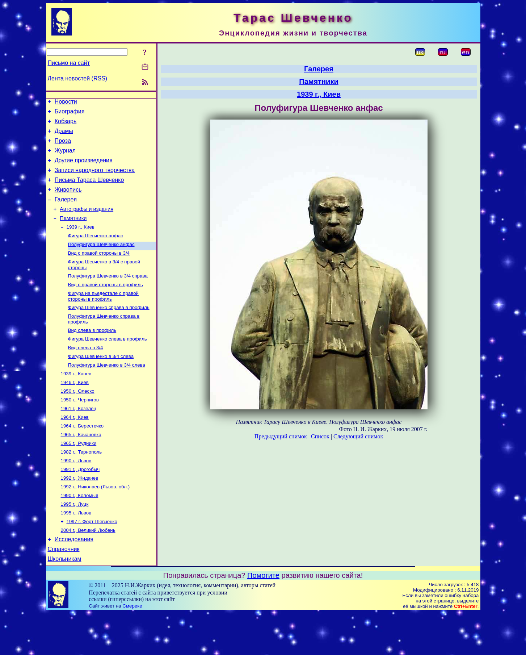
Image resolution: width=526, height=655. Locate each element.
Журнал (65, 157)
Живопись (68, 200)
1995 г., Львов (76, 550)
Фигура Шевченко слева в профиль (107, 361)
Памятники (73, 232)
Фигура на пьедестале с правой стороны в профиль (103, 316)
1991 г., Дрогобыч (80, 503)
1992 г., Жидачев (79, 512)
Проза (63, 146)
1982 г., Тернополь (81, 484)
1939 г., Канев (76, 399)
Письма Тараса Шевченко (89, 190)
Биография (70, 113)
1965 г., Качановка (81, 465)
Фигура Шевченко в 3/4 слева (101, 380)
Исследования (74, 579)
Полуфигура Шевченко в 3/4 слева (106, 390)
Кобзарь (66, 124)
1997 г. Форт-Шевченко (92, 559)
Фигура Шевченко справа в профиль (109, 328)
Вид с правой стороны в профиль (105, 303)
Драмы (64, 135)
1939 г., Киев (80, 242)
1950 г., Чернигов (80, 427)
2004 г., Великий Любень (88, 569)
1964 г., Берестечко (82, 456)
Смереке (132, 648)
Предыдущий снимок (280, 436)
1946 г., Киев (75, 409)
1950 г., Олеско (77, 418)
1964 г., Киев (75, 446)
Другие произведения (84, 168)
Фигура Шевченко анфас (95, 251)
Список (320, 436)
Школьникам (64, 601)
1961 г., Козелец (78, 437)
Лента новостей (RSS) (78, 78)
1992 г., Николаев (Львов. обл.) (95, 522)
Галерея (66, 211)
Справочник (64, 590)
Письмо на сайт (69, 63)
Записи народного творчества (95, 179)
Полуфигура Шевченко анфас (101, 260)
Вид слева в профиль (92, 352)
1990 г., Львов (76, 493)
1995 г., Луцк (75, 540)
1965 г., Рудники (79, 474)
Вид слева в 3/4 (85, 371)
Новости (66, 103)
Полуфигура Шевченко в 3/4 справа (108, 294)
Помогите (263, 617)
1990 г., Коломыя (79, 531)
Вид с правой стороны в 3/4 (99, 270)
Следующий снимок (358, 436)
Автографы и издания (86, 222)
